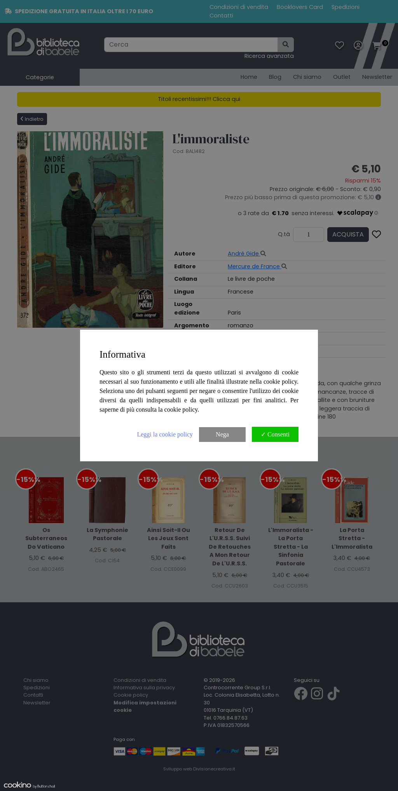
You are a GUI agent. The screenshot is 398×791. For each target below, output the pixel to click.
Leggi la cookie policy (165, 434)
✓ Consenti (275, 434)
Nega (222, 434)
